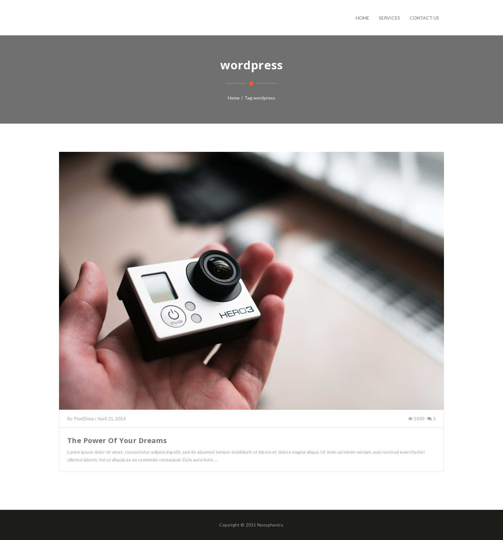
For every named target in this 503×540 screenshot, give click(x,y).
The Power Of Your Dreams (117, 440)
